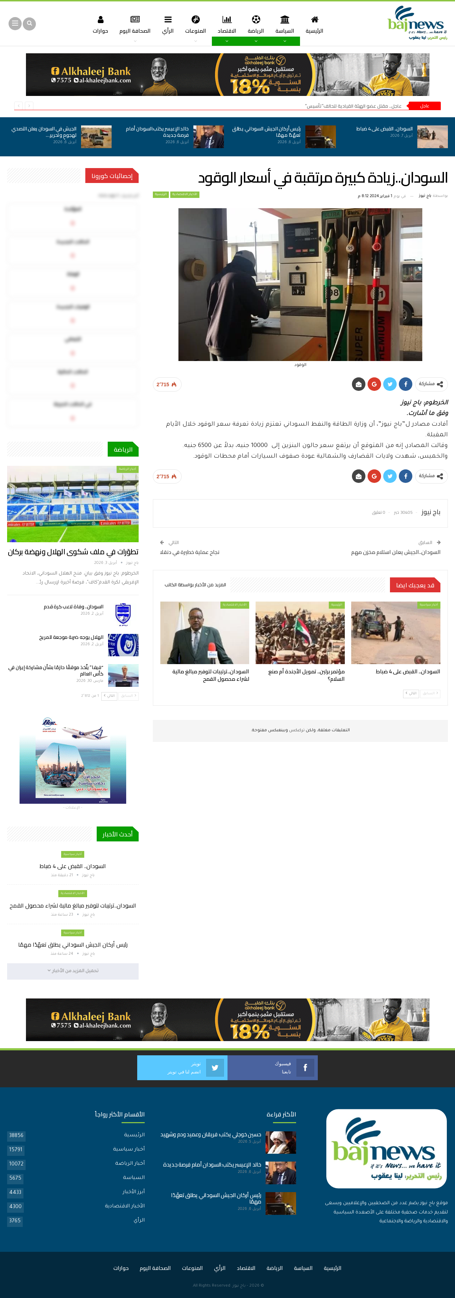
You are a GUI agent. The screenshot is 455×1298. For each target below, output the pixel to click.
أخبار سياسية (429, 605)
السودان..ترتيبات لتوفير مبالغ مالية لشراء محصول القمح (73, 905)
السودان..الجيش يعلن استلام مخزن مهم (396, 552)
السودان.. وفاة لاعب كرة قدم (73, 606)
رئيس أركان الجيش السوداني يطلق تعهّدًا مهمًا (266, 132)
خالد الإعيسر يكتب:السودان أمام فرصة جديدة (157, 132)
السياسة (287, 24)
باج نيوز (239, 1286)
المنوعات (194, 24)
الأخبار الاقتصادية (184, 194)
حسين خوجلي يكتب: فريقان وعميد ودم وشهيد (210, 1134)
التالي (411, 693)
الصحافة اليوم (132, 24)
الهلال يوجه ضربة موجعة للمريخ (71, 637)
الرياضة (257, 24)
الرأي (166, 24)
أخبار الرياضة (127, 469)
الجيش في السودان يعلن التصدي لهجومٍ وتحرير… (43, 132)
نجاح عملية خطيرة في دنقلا (189, 552)
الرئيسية (318, 24)
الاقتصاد (227, 24)
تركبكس (296, 730)
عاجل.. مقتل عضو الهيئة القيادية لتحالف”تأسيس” (353, 106)
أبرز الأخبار (134, 1192)
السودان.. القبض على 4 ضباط (385, 128)
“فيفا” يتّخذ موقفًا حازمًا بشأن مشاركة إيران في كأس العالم (55, 670)
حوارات (96, 24)
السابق (430, 693)
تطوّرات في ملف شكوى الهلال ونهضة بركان (73, 552)
